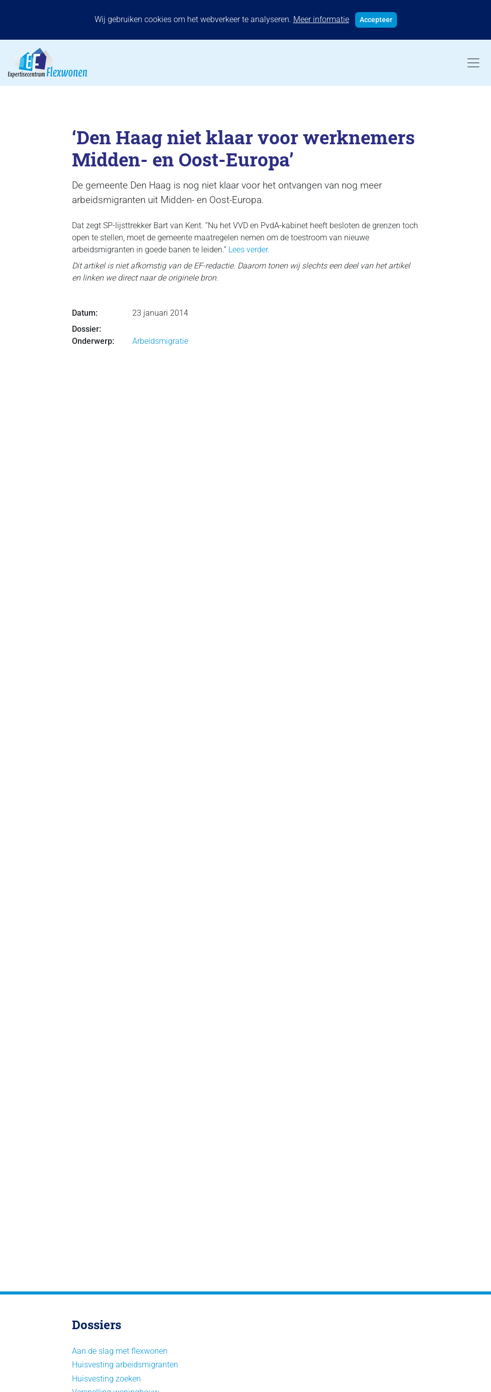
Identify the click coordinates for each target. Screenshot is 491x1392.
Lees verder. (249, 249)
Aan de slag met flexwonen (120, 1351)
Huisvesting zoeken (106, 1378)
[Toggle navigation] (473, 62)
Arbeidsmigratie (160, 341)
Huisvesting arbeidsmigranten (125, 1364)
